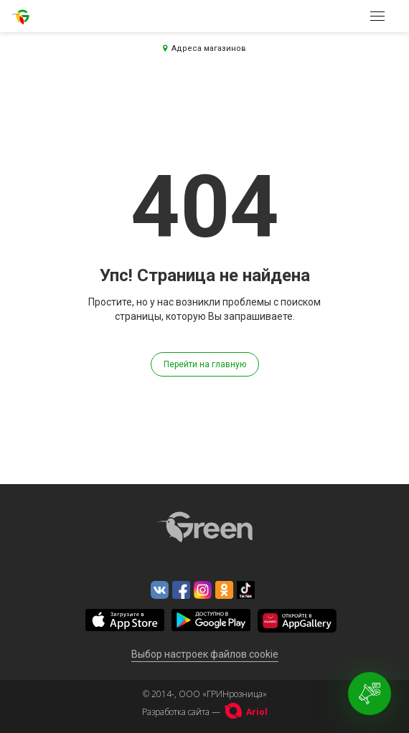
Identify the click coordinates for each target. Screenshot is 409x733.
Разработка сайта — (205, 712)
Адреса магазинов (204, 48)
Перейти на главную (205, 364)
